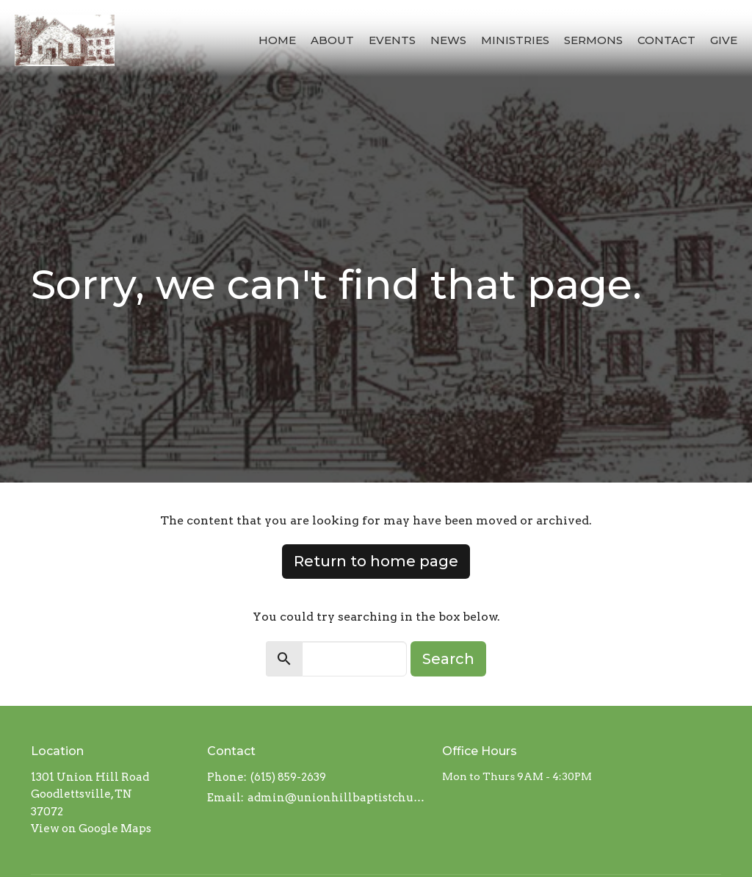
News (448, 40)
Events (392, 40)
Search (448, 659)
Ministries (515, 40)
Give (723, 40)
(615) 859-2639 (288, 777)
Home (277, 40)
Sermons (593, 40)
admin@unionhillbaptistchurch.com (337, 797)
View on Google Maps (91, 828)
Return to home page (376, 561)
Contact (666, 40)
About (332, 40)
